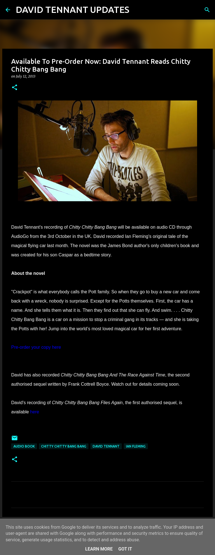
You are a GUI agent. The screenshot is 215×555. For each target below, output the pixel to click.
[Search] (137, 10)
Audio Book (24, 446)
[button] (14, 88)
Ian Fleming (136, 446)
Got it (125, 549)
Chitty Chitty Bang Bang (63, 446)
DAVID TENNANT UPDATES (72, 9)
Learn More (99, 549)
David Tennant (106, 446)
